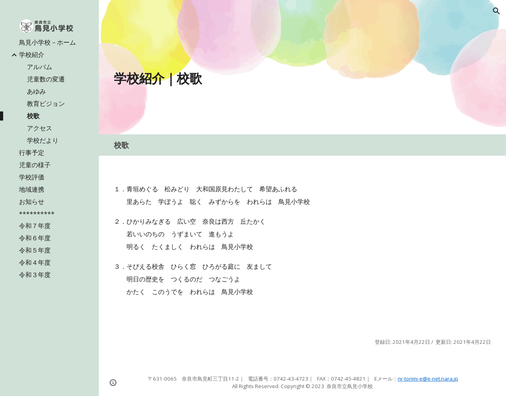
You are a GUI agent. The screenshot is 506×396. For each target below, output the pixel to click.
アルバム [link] (39, 66)
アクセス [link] (39, 128)
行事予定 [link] (31, 152)
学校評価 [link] (31, 177)
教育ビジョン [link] (46, 103)
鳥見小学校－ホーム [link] (47, 42)
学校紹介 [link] (31, 54)
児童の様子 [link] (35, 164)
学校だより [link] (43, 140)
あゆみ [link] (36, 91)
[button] (496, 11)
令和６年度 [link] (35, 238)
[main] (237, 78)
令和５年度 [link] (35, 250)
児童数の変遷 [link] (46, 79)
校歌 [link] (33, 115)
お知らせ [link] (31, 201)
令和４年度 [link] (35, 262)
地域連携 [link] (31, 189)
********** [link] (37, 213)
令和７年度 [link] (35, 225)
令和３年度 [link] (35, 274)
